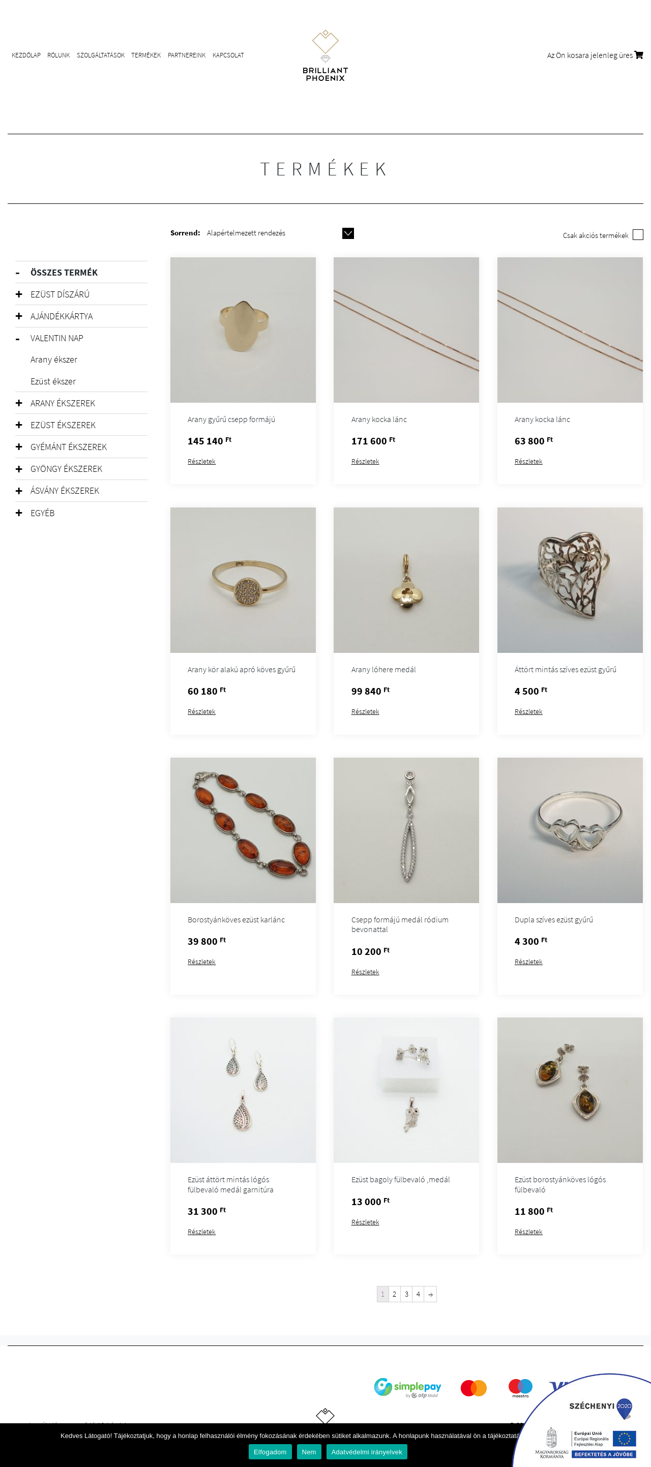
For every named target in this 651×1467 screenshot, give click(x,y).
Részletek (202, 461)
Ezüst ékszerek (63, 425)
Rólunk (58, 55)
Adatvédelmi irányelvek (367, 1452)
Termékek (146, 55)
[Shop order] (280, 233)
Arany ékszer (54, 359)
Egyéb (42, 513)
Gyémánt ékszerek (69, 447)
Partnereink (186, 55)
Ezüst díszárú (60, 294)
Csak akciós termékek (596, 235)
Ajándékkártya (62, 316)
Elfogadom (270, 1452)
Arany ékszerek (63, 403)
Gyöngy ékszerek (66, 468)
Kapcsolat (228, 55)
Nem (309, 1452)
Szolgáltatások (101, 55)
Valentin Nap (57, 338)
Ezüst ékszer (53, 381)
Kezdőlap (26, 55)
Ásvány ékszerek (65, 490)
